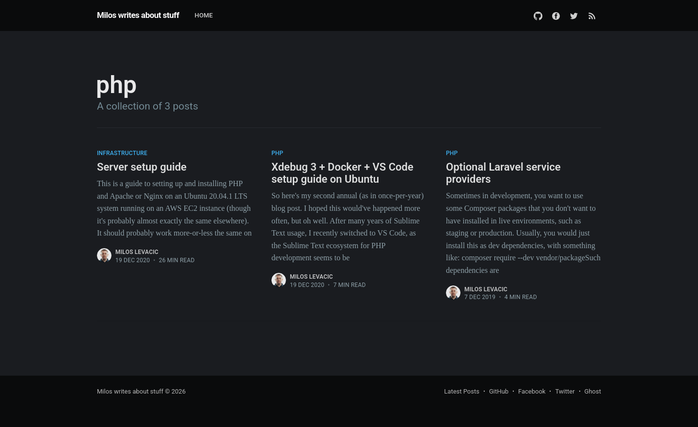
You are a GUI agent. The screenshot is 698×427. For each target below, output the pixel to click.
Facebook (531, 391)
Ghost (593, 391)
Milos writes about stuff (138, 15)
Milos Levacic (137, 252)
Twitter (564, 391)
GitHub (498, 391)
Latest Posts (461, 391)
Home (203, 15)
